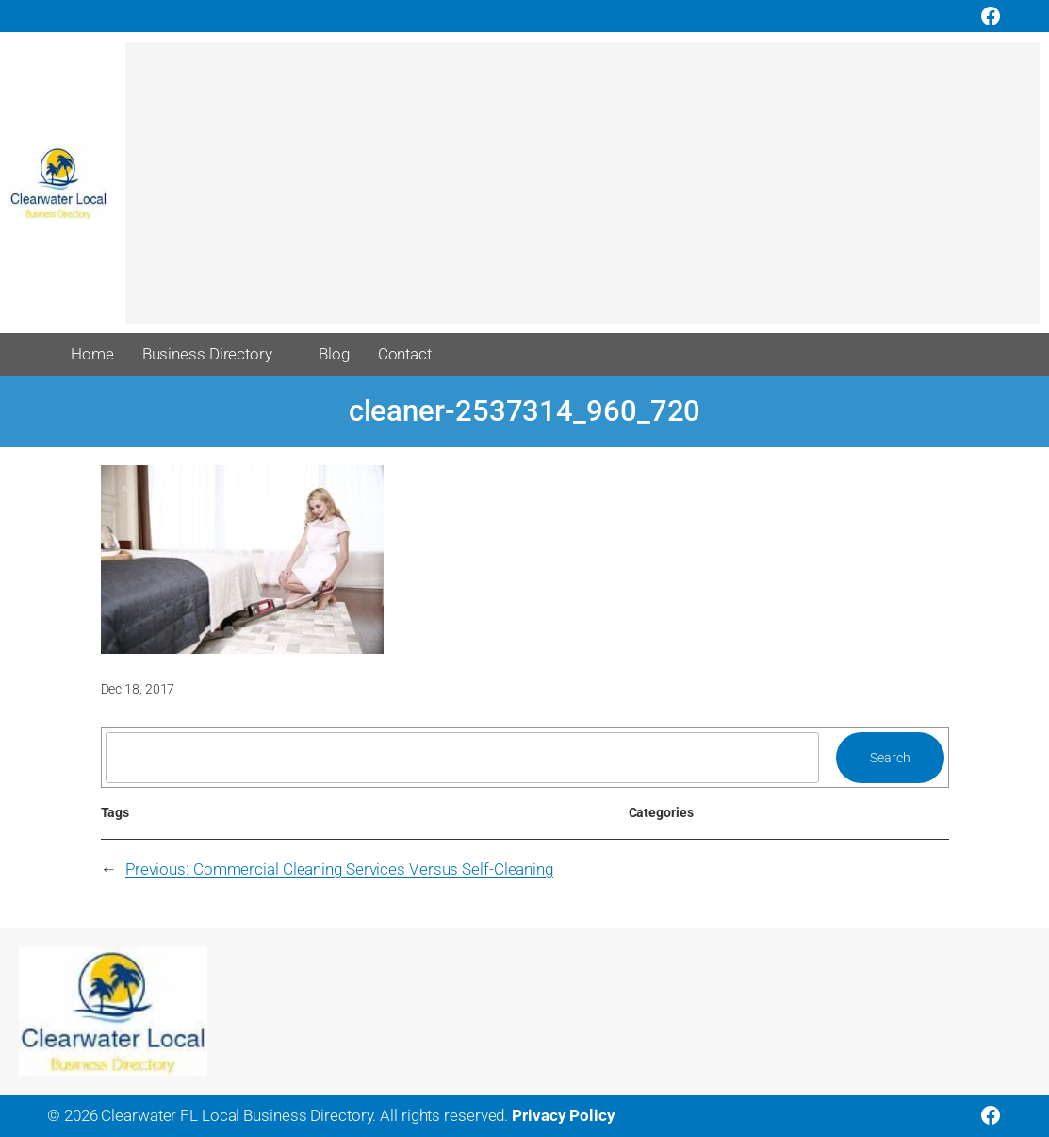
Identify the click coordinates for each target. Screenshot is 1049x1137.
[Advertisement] (582, 191)
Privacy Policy (563, 1115)
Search (890, 757)
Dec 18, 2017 (138, 688)
